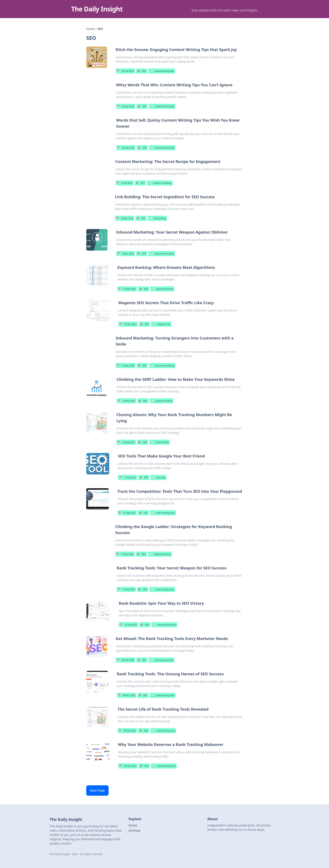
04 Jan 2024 (125, 253)
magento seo (161, 324)
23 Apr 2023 (124, 218)
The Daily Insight (97, 9)
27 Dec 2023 (128, 324)
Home (90, 29)
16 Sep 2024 (125, 554)
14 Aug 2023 (126, 442)
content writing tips (161, 71)
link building (157, 218)
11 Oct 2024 (127, 477)
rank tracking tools (163, 512)
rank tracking (159, 442)
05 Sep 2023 (127, 512)
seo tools (158, 477)
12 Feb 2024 (126, 589)
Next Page (97, 790)
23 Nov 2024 (126, 400)
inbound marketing (161, 253)
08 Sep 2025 (125, 71)
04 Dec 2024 (125, 660)
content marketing (160, 182)
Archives (134, 830)
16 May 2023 (125, 365)
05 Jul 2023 (124, 182)
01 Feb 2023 (128, 624)
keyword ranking (162, 288)
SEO (141, 71)
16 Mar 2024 (127, 288)
